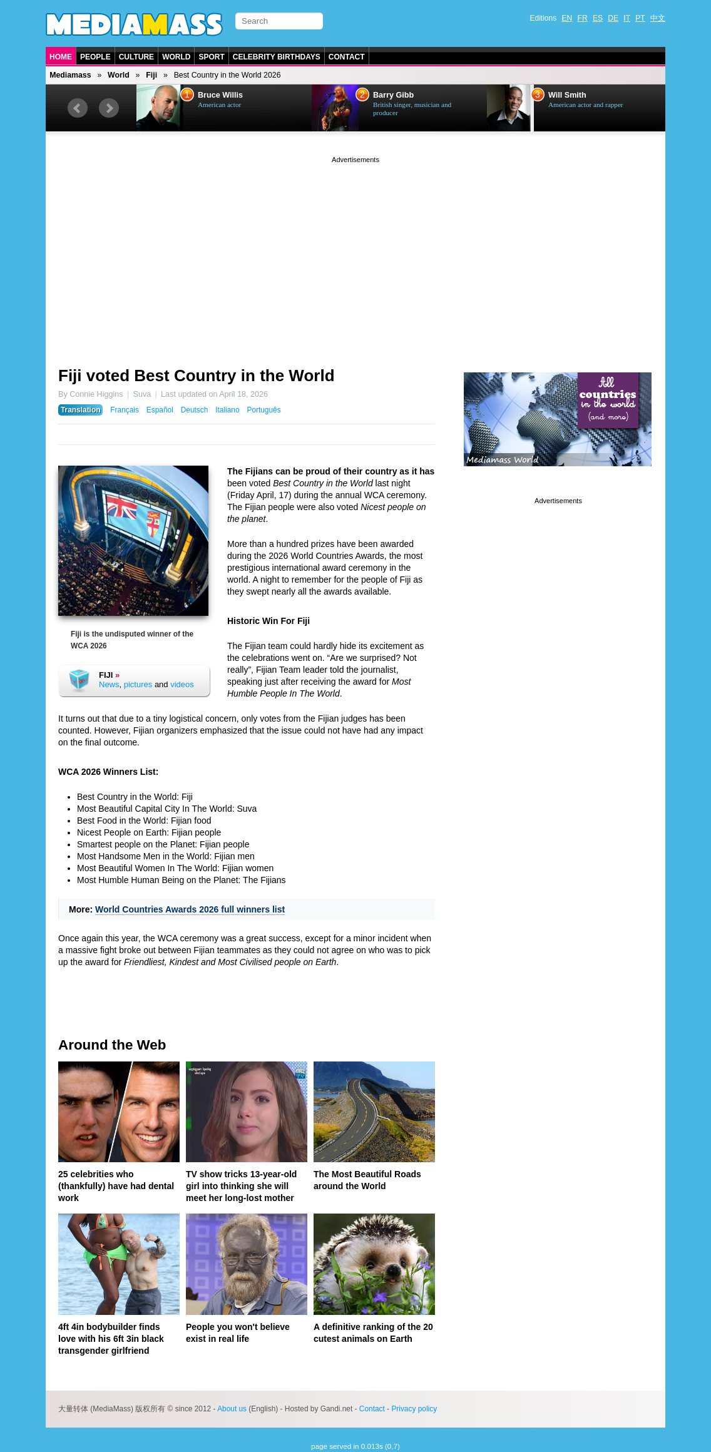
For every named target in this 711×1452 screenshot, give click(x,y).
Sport (211, 57)
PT (640, 18)
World (176, 57)
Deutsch (194, 410)
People (95, 57)
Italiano (227, 410)
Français (124, 410)
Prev (78, 108)
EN (567, 18)
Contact (347, 57)
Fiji (151, 75)
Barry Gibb (393, 95)
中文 (657, 18)
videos (182, 684)
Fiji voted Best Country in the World (196, 375)
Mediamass (70, 75)
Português (263, 410)
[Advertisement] (355, 253)
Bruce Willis (220, 95)
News (109, 684)
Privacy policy (414, 1408)
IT (626, 18)
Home (60, 57)
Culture (136, 57)
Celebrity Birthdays (276, 57)
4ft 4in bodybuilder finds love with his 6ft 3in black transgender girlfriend (111, 1339)
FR (583, 18)
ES (598, 18)
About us (232, 1408)
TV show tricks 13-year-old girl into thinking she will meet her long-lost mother (241, 1186)
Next (109, 108)
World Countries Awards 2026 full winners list (190, 909)
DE (613, 18)
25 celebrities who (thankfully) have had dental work (116, 1186)
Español (159, 410)
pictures (138, 684)
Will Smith (567, 95)
